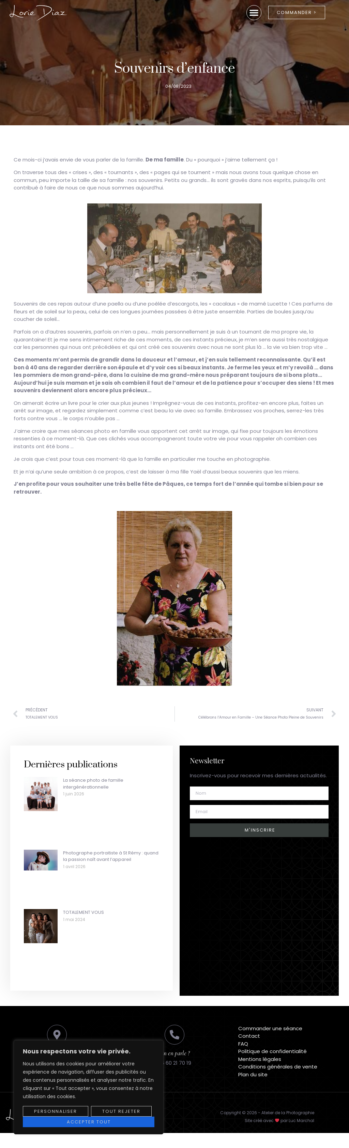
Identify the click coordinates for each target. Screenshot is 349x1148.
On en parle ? (175, 1053)
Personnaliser (55, 1111)
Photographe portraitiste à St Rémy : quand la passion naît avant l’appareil (110, 856)
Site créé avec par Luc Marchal (279, 1120)
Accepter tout (89, 1122)
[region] (89, 1087)
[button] (253, 12)
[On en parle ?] (174, 1035)
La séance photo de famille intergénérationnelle (93, 783)
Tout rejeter (121, 1111)
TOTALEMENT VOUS (83, 912)
